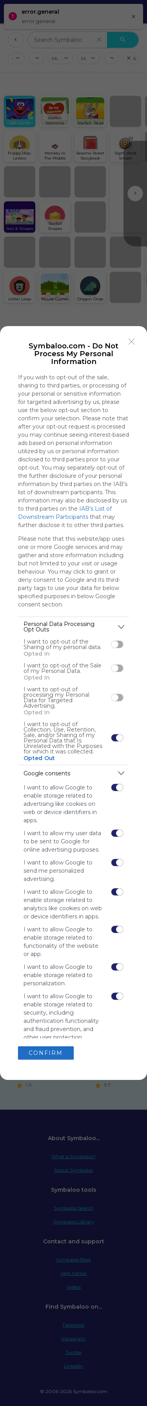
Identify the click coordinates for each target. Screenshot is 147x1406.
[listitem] (73, 627)
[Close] (131, 341)
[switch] (117, 644)
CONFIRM (46, 1052)
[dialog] (73, 703)
